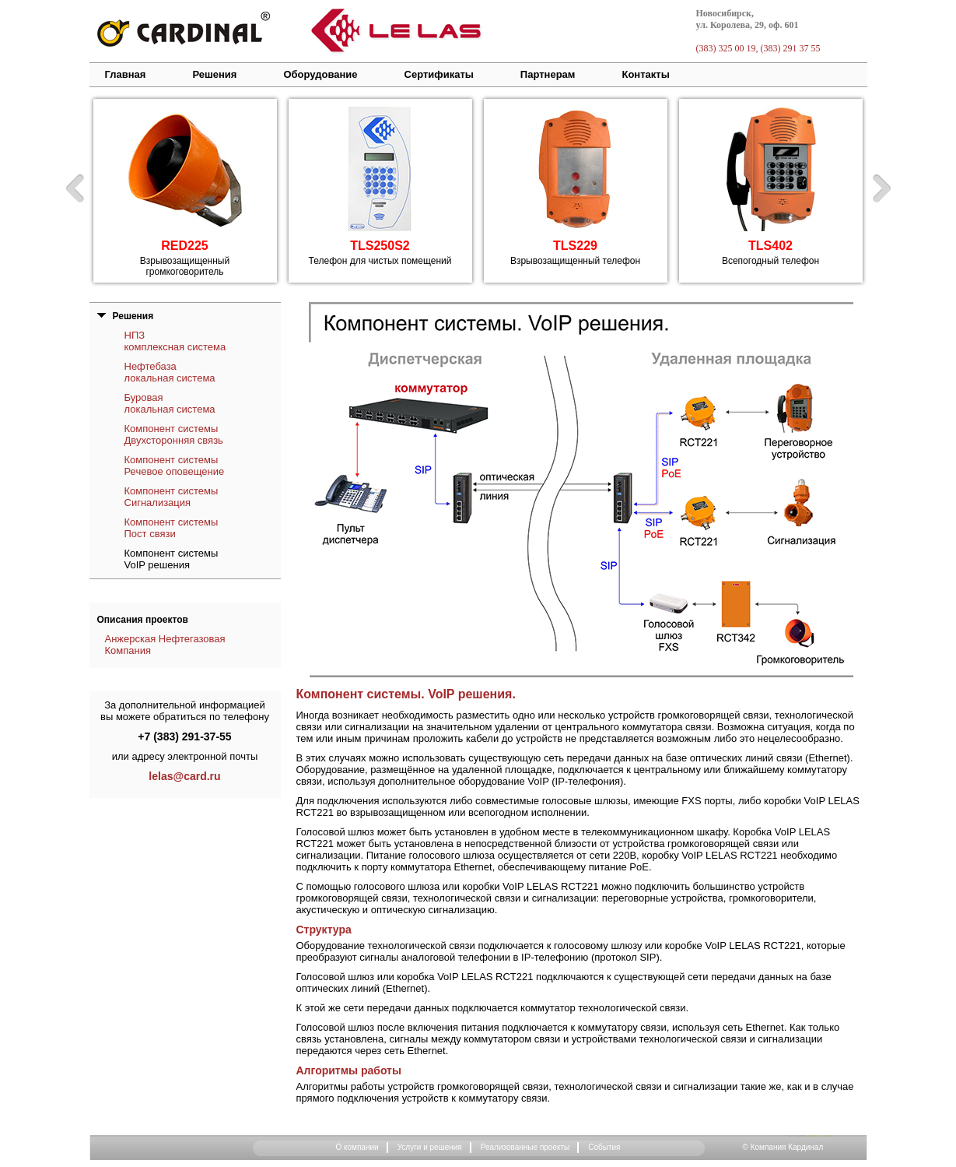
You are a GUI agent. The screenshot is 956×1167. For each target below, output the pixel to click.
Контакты (645, 74)
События (604, 1147)
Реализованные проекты (525, 1147)
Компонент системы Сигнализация (171, 496)
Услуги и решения (429, 1147)
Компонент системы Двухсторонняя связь (173, 434)
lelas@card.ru (184, 776)
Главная (125, 74)
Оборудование (320, 74)
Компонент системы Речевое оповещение (174, 465)
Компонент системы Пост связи (171, 528)
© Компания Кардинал (783, 1147)
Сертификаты (439, 74)
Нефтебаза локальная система (169, 372)
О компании (356, 1147)
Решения (214, 74)
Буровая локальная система (169, 403)
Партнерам (548, 74)
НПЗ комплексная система (175, 341)
